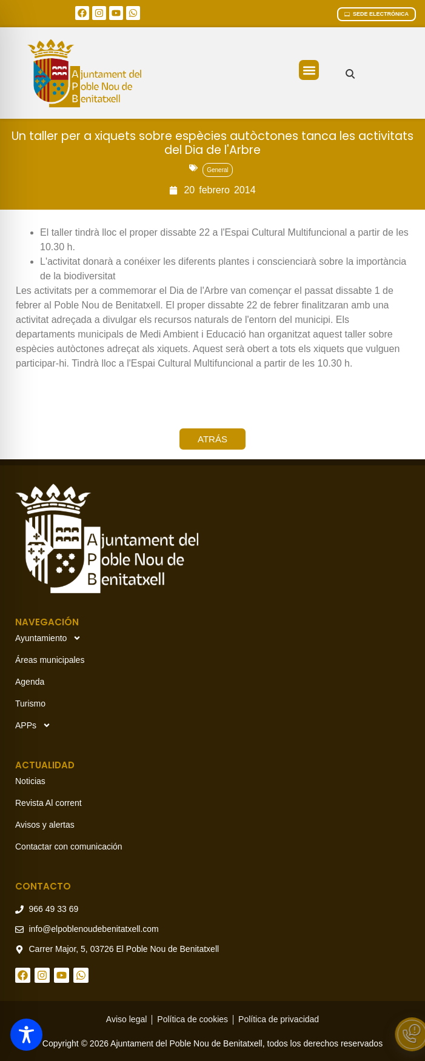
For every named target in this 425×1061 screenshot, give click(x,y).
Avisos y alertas (45, 825)
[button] (309, 70)
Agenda (29, 682)
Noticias (30, 781)
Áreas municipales (49, 660)
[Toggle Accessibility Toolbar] (26, 1034)
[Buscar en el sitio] (350, 74)
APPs (33, 725)
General (218, 170)
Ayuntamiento (48, 638)
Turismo (30, 703)
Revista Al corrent (48, 803)
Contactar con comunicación (68, 846)
